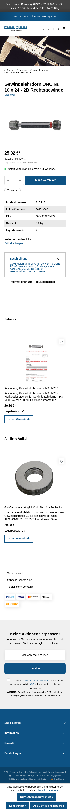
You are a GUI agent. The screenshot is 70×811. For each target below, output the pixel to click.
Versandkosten (55, 772)
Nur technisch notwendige (36, 796)
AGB (31, 684)
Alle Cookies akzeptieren (48, 805)
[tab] (35, 264)
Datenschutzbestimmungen (37, 680)
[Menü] (63, 28)
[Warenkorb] (58, 28)
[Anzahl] (14, 180)
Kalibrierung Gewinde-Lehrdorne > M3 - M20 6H (32, 388)
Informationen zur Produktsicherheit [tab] (32, 281)
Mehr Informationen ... (49, 790)
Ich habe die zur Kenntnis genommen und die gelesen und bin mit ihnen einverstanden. (36, 684)
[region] (35, 125)
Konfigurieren (17, 805)
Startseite (10, 70)
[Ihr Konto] (53, 28)
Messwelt (9, 94)
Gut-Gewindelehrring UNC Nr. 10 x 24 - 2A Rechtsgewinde (35, 507)
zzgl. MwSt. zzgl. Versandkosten (20, 162)
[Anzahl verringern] (8, 180)
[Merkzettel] (48, 28)
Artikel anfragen (13, 243)
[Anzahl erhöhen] (20, 180)
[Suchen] (43, 28)
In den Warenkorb (45, 180)
